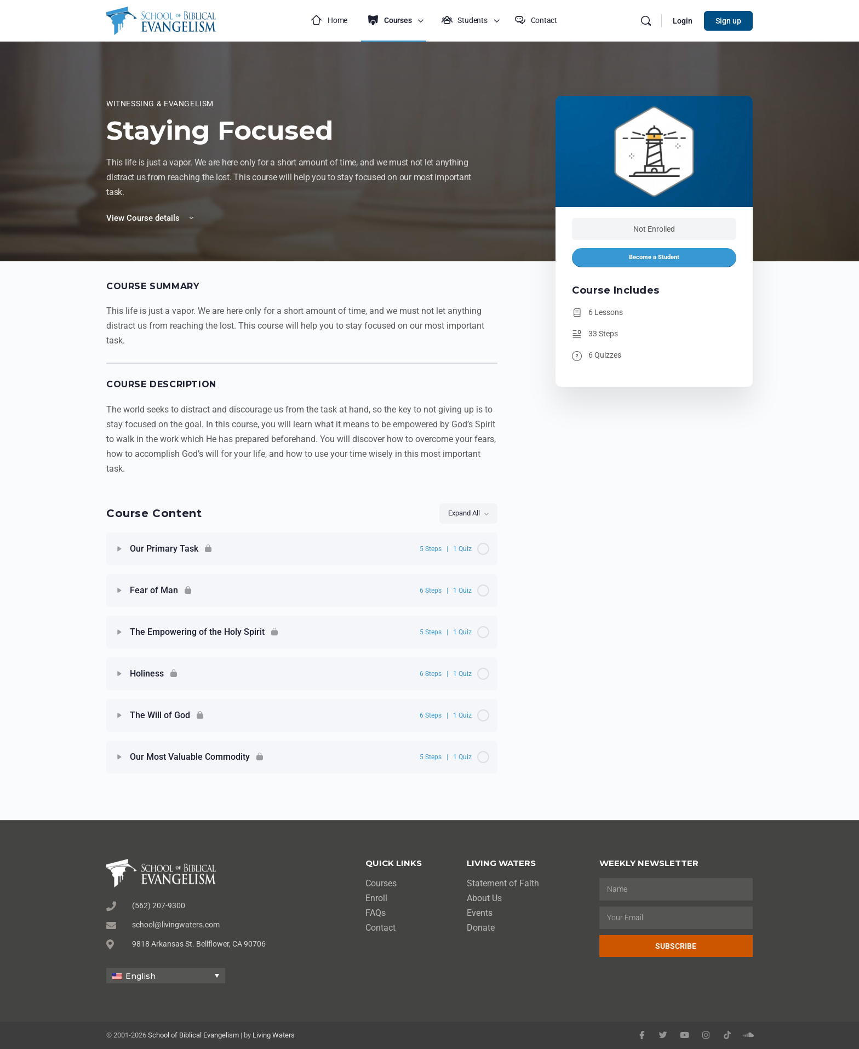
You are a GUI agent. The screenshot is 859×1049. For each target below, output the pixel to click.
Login (682, 20)
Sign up (728, 20)
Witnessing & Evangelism (160, 103)
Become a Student (654, 257)
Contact (380, 927)
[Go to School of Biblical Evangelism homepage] (161, 19)
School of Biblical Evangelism (193, 1035)
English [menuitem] (140, 976)
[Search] (646, 20)
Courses (381, 883)
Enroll (376, 898)
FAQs (375, 913)
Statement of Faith (503, 883)
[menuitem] (165, 975)
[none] (165, 975)
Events (480, 913)
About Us (484, 898)
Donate (481, 927)
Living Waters (274, 1035)
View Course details (151, 218)
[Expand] (119, 549)
